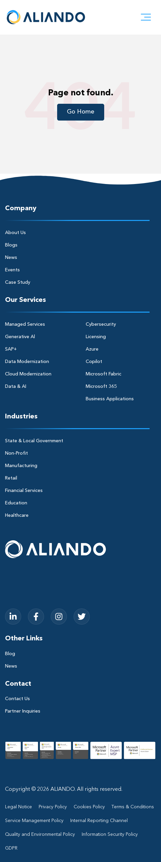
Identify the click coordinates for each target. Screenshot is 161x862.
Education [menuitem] (16, 503)
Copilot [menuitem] (94, 361)
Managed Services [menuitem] (25, 324)
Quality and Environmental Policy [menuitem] (40, 834)
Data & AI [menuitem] (15, 386)
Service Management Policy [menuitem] (34, 820)
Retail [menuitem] (11, 478)
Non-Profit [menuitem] (16, 453)
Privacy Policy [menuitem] (53, 807)
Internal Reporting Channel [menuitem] (99, 820)
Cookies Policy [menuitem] (89, 807)
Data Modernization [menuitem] (27, 361)
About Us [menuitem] (15, 232)
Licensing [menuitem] (96, 336)
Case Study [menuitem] (17, 282)
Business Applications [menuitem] (110, 399)
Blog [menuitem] (10, 653)
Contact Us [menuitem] (17, 698)
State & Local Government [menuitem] (34, 441)
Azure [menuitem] (92, 349)
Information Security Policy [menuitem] (110, 834)
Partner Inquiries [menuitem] (22, 711)
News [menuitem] (11, 257)
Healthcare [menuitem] (17, 515)
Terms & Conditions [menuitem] (133, 807)
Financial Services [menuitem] (24, 490)
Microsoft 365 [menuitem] (101, 386)
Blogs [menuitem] (11, 245)
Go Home (80, 112)
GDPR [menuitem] (11, 848)
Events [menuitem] (12, 270)
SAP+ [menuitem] (11, 349)
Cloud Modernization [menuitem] (28, 374)
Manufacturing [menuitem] (21, 465)
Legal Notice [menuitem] (18, 807)
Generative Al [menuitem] (20, 336)
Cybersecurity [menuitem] (101, 324)
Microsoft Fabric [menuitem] (103, 374)
